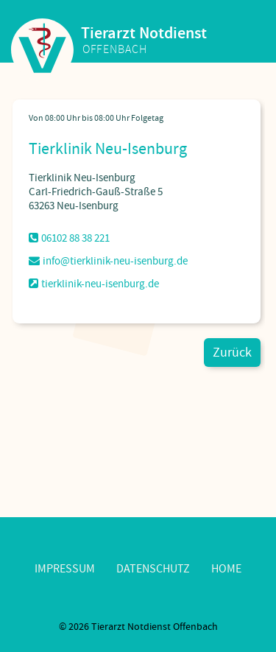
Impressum (65, 568)
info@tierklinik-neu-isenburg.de (108, 261)
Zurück (232, 352)
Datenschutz (153, 568)
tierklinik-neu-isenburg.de (94, 284)
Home (226, 568)
